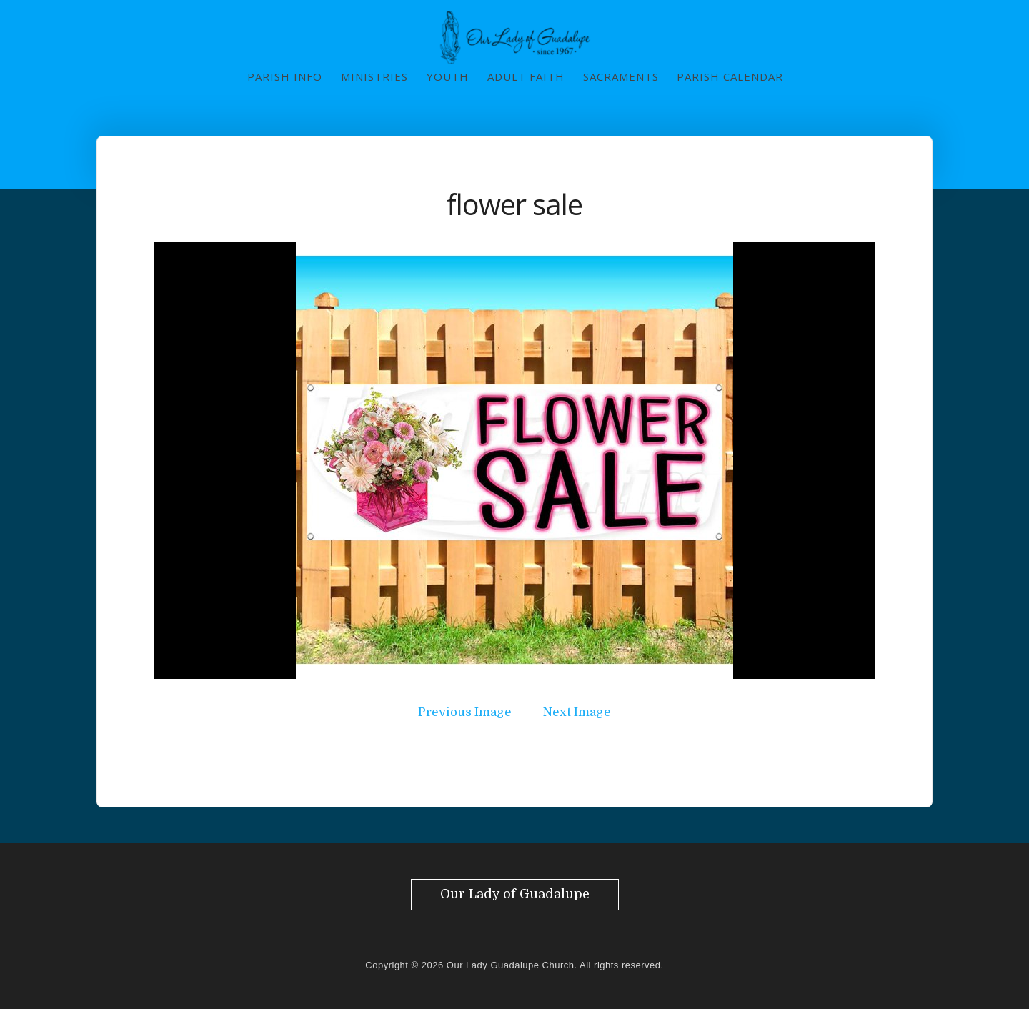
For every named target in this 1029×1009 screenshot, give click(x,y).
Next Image (577, 712)
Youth (448, 76)
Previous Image (465, 712)
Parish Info (284, 76)
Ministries (374, 76)
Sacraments (621, 76)
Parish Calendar (730, 76)
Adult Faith (526, 76)
